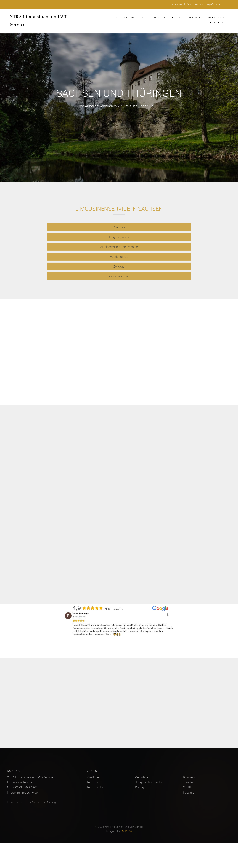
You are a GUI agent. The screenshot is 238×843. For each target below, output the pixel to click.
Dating (139, 787)
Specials (188, 793)
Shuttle (187, 787)
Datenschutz (215, 22)
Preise (177, 17)
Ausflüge (93, 777)
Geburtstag (142, 777)
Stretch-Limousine (130, 17)
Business (189, 777)
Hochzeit (93, 782)
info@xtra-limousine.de (22, 793)
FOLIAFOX (126, 831)
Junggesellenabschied (150, 782)
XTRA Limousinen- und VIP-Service (39, 20)
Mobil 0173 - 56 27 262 (22, 787)
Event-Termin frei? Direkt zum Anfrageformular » (197, 4)
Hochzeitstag (95, 787)
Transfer (188, 782)
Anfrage (195, 17)
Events (158, 17)
